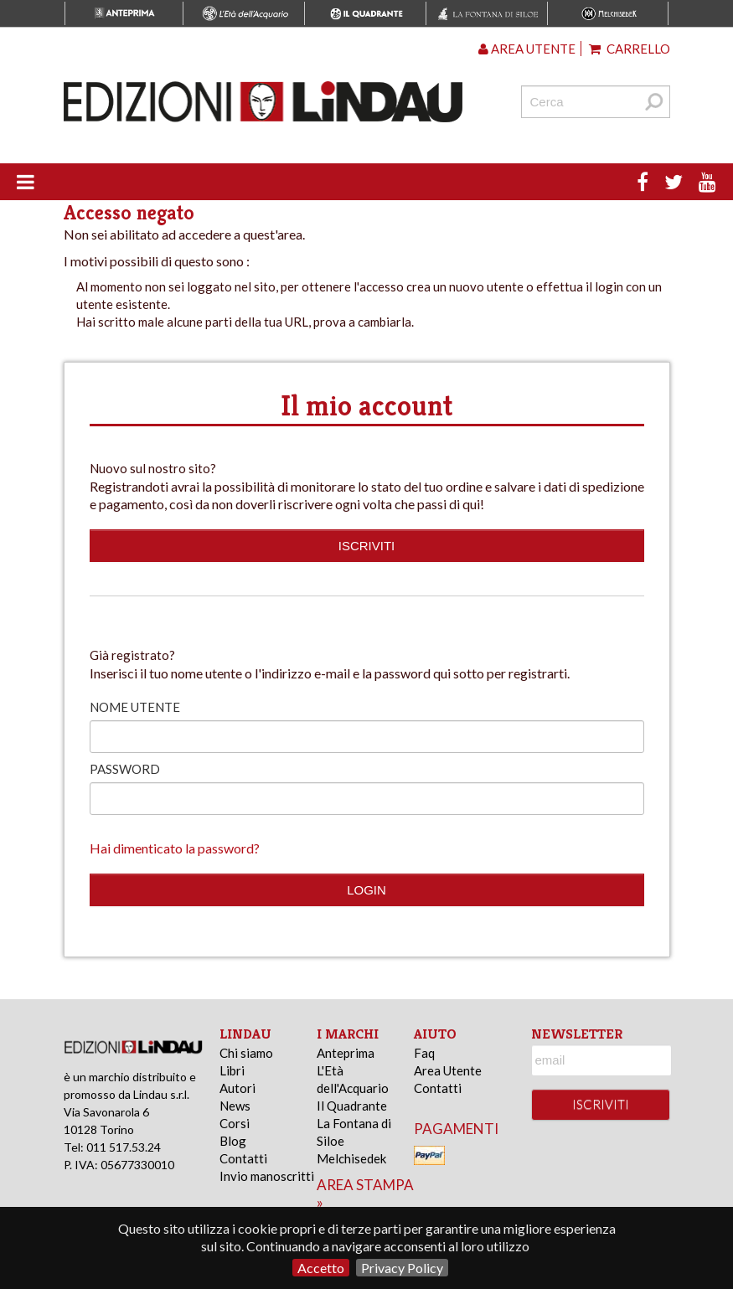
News (234, 1105)
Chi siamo (246, 1052)
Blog (232, 1140)
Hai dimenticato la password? (175, 848)
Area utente (527, 48)
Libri (232, 1070)
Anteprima (345, 1052)
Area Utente (448, 1070)
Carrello (629, 48)
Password (125, 768)
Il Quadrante (352, 1105)
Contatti (243, 1158)
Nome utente (135, 706)
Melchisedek (351, 1158)
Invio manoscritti (266, 1175)
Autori (237, 1088)
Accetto (320, 1268)
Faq (424, 1052)
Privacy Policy (402, 1268)
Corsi (234, 1123)
